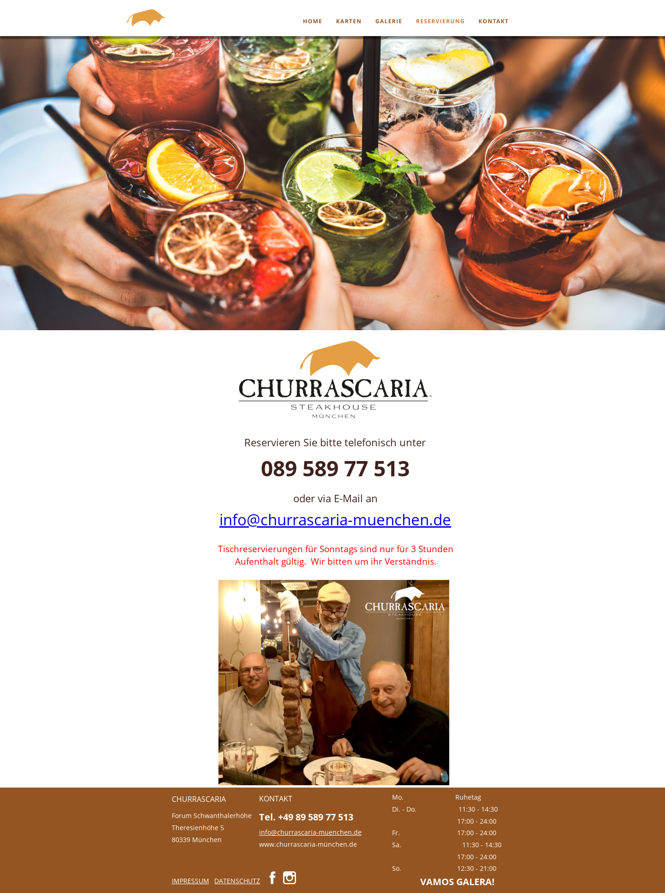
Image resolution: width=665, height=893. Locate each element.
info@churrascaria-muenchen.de (335, 519)
